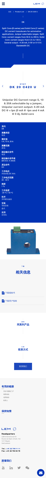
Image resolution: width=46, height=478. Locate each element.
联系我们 (23, 366)
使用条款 (6, 397)
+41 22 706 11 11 (13, 449)
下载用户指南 (9, 301)
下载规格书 (8, 293)
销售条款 (6, 394)
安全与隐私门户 (8, 391)
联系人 (5, 400)
